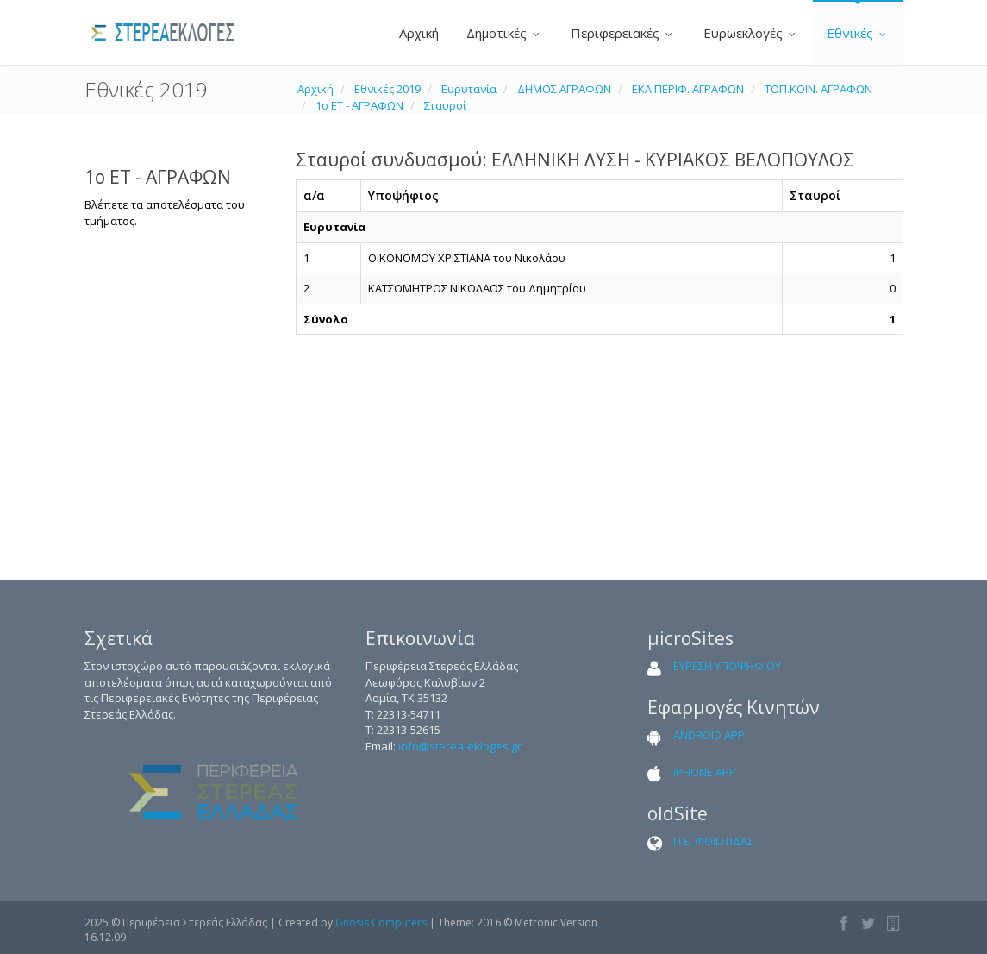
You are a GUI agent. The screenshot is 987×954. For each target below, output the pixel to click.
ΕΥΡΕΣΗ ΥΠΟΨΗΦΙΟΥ (727, 666)
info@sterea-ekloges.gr (460, 746)
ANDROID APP (709, 735)
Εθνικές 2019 (387, 89)
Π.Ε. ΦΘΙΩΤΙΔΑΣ (713, 841)
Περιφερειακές (623, 32)
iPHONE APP (704, 772)
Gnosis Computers (381, 922)
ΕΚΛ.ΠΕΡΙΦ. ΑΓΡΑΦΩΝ (688, 89)
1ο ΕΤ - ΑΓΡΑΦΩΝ (359, 105)
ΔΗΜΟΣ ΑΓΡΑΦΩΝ (564, 89)
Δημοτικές (504, 32)
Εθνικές (858, 32)
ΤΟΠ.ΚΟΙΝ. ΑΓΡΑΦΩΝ (818, 89)
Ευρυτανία (469, 89)
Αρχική (417, 32)
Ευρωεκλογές (751, 32)
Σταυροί (445, 105)
